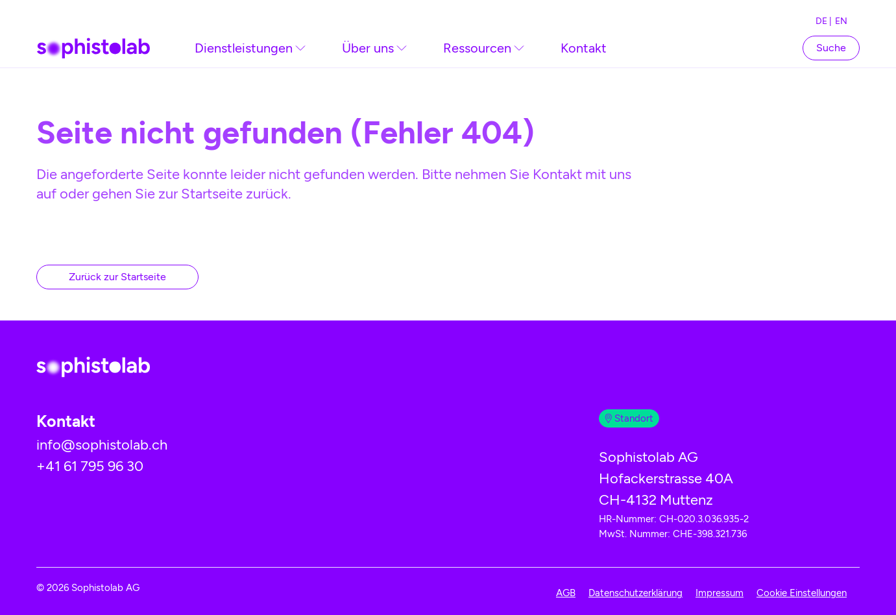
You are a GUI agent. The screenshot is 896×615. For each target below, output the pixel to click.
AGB (565, 593)
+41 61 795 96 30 (89, 466)
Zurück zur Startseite (117, 277)
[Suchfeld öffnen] (831, 48)
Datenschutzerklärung (635, 593)
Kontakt (584, 48)
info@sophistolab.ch (101, 444)
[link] (250, 48)
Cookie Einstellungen (802, 593)
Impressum (720, 593)
